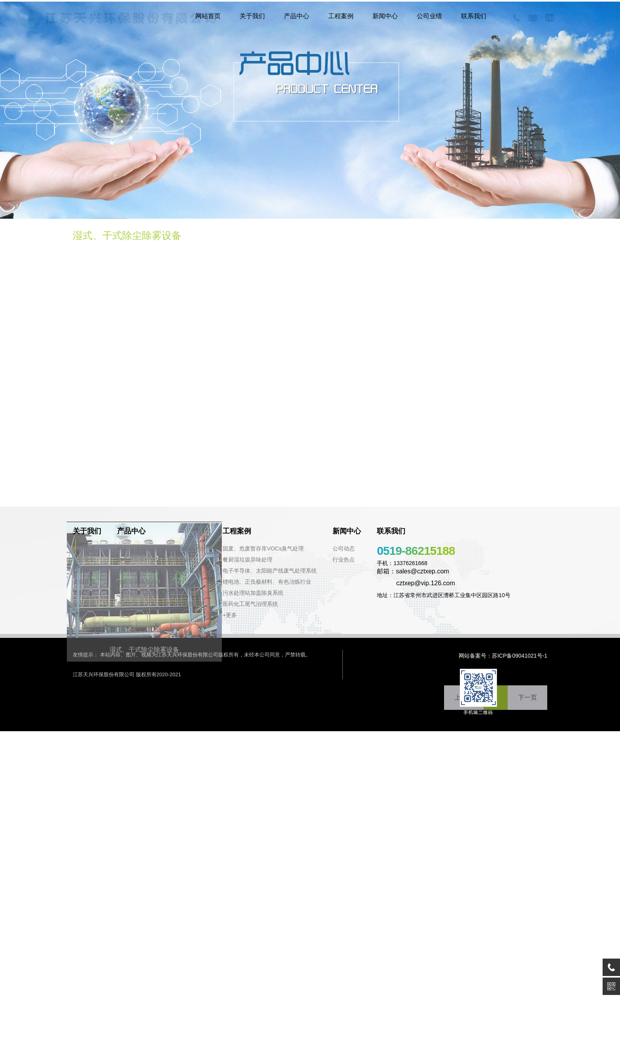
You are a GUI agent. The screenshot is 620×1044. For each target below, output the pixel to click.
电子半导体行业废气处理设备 (153, 559)
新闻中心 (385, 16)
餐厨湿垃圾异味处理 (247, 559)
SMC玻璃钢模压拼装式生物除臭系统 (162, 548)
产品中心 (296, 16)
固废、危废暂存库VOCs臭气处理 (263, 548)
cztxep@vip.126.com (416, 583)
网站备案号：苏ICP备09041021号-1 (503, 655)
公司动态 (344, 548)
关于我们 (252, 16)
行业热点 (344, 559)
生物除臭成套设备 (139, 582)
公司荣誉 (84, 559)
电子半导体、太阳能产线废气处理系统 (270, 570)
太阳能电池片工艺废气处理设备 (156, 570)
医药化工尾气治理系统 (250, 604)
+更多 (124, 615)
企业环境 (84, 582)
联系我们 (473, 16)
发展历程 (84, 593)
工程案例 (340, 16)
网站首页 (208, 16)
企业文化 (84, 570)
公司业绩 (429, 16)
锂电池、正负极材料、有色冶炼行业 (267, 582)
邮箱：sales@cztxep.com (413, 571)
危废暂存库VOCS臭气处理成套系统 (161, 604)
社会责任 (84, 604)
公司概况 (84, 548)
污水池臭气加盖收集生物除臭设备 (158, 593)
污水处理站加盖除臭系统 (253, 593)
